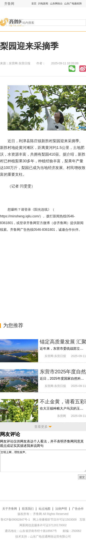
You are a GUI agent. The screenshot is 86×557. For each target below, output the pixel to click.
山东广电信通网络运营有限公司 (50, 536)
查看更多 (41, 426)
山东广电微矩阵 (73, 3)
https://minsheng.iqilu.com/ (20, 216)
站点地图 (44, 508)
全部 (12, 22)
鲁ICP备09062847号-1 (15, 519)
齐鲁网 (9, 3)
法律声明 (61, 508)
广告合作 (78, 508)
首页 (33, 3)
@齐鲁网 (60, 223)
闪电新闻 (43, 3)
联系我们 (28, 508)
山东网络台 (56, 3)
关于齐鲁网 (9, 508)
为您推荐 (13, 325)
